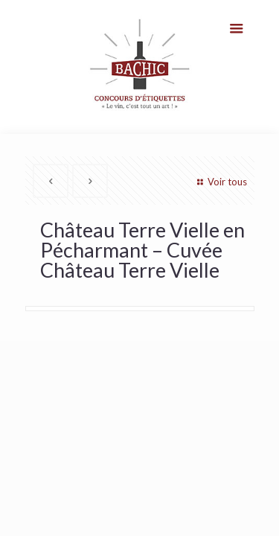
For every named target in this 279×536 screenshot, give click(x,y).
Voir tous (219, 182)
